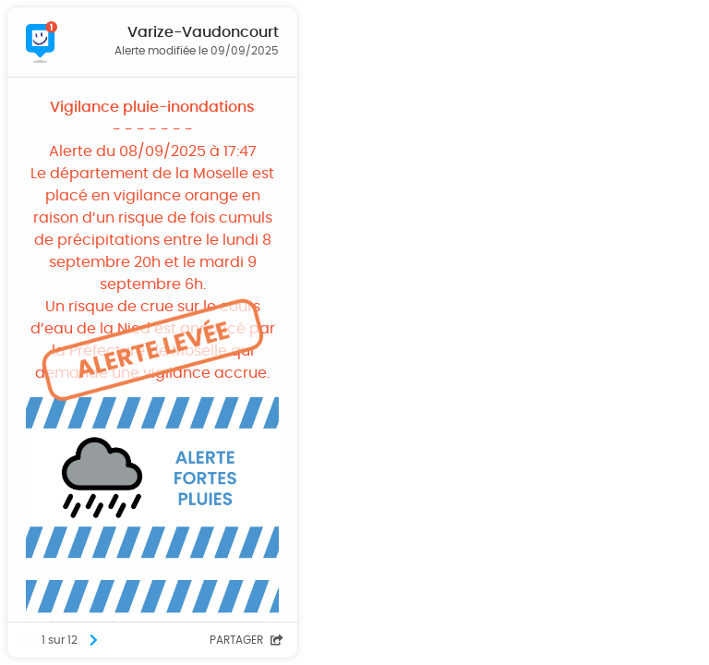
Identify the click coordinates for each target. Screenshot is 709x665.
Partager (246, 640)
